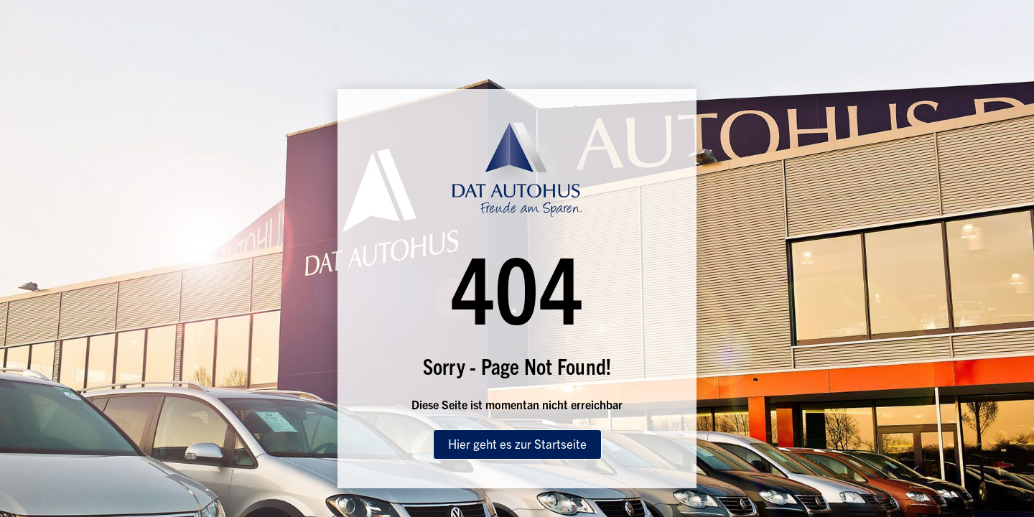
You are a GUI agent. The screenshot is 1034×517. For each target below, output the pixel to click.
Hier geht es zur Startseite (517, 443)
